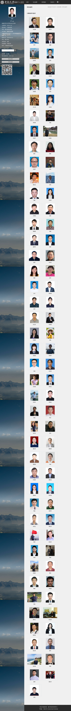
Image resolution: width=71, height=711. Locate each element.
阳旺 (34, 153)
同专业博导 (10, 58)
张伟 (50, 91)
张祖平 (34, 76)
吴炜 (50, 184)
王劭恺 (34, 215)
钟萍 (34, 45)
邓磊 (34, 604)
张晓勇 (34, 91)
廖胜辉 (50, 448)
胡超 (34, 510)
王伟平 (50, 200)
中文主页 (54, 6)
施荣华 (34, 246)
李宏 (50, 417)
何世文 (34, 526)
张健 (50, 122)
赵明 (50, 60)
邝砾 (50, 464)
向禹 (50, 169)
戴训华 (50, 604)
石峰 (50, 246)
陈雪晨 (50, 635)
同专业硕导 (10, 61)
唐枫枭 (34, 231)
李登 (50, 433)
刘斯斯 (34, 340)
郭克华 (50, 542)
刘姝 (50, 340)
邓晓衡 (50, 588)
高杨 (50, 557)
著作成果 (59, 6)
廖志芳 (34, 448)
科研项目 (44, 2)
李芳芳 (34, 433)
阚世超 (50, 479)
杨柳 (50, 153)
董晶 (50, 573)
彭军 (50, 277)
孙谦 (50, 231)
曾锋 (34, 681)
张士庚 (34, 107)
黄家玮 (50, 510)
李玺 (50, 309)
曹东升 (50, 681)
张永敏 (50, 76)
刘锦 (34, 371)
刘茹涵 (34, 355)
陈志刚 (50, 619)
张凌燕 (50, 107)
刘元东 (34, 324)
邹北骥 (34, 29)
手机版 (40, 709)
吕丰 (34, 293)
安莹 (34, 697)
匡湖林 (34, 479)
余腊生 (50, 138)
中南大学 (45, 709)
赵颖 (50, 45)
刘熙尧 (50, 324)
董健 (34, 588)
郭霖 (34, 542)
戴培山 (34, 619)
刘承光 (50, 386)
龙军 (34, 309)
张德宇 (34, 138)
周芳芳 (50, 29)
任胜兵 (50, 262)
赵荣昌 (34, 60)
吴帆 (34, 200)
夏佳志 (34, 184)
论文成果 (35, 2)
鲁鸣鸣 (50, 293)
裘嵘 (34, 277)
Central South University (53, 709)
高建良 (34, 573)
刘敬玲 (50, 355)
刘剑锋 (34, 386)
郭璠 (34, 557)
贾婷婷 (34, 495)
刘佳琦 (50, 371)
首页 (27, 2)
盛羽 (34, 262)
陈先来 (34, 650)
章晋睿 (34, 122)
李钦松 (50, 402)
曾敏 (50, 666)
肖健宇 (34, 169)
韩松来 (50, 526)
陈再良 (34, 635)
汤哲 (50, 215)
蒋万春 (50, 495)
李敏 (34, 417)
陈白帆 (34, 666)
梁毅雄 (34, 464)
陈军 (50, 650)
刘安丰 (34, 402)
